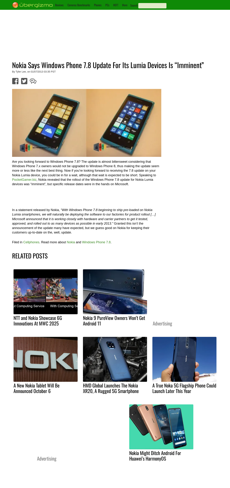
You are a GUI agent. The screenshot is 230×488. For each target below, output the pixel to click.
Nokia (71, 242)
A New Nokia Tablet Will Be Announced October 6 (36, 388)
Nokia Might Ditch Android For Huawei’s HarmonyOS (155, 455)
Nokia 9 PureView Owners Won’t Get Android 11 (114, 320)
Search (134, 5)
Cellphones (31, 242)
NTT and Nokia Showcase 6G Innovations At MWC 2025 (38, 320)
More (124, 5)
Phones (97, 5)
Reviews (59, 5)
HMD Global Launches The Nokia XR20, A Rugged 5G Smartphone (111, 388)
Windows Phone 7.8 (96, 242)
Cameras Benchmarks (78, 5)
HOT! (115, 5)
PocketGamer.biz (24, 179)
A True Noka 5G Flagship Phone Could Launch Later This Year (184, 388)
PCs (107, 5)
